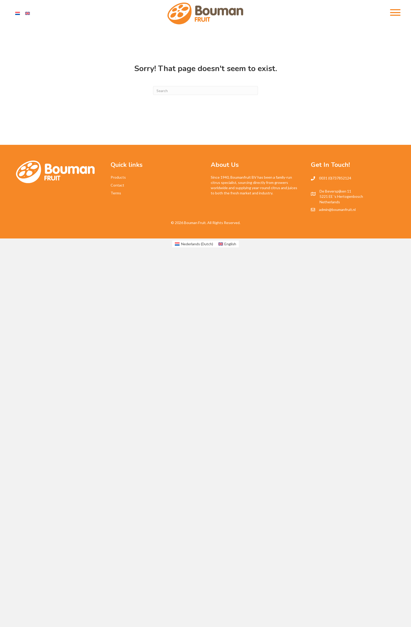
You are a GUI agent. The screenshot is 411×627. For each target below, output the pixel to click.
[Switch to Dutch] (18, 13)
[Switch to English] (28, 13)
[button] (394, 12)
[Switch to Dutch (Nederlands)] (194, 244)
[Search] (205, 90)
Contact (117, 185)
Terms (116, 193)
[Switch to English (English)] (227, 244)
